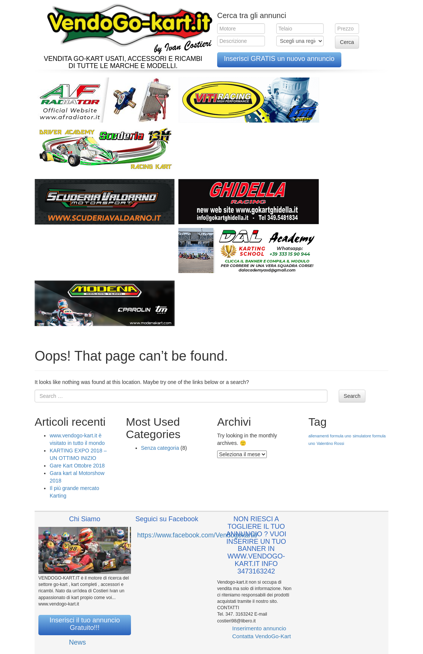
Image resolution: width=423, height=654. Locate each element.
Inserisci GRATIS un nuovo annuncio (279, 58)
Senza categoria (160, 448)
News (77, 642)
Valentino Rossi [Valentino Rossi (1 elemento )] (330, 443)
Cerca (347, 42)
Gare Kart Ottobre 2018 (77, 466)
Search (352, 396)
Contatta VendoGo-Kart (261, 636)
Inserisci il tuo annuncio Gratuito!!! (84, 623)
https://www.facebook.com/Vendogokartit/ (197, 535)
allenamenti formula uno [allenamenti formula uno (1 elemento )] (330, 436)
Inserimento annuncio (259, 628)
